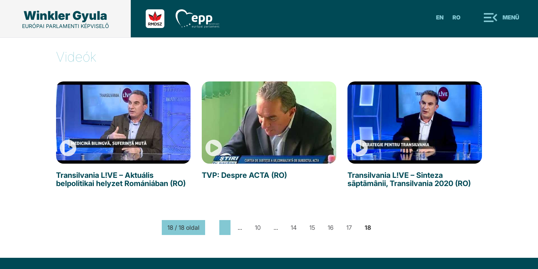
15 (312, 227)
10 (258, 227)
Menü (511, 17)
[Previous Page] (225, 227)
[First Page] (212, 227)
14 (294, 227)
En (439, 17)
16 (331, 227)
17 (349, 227)
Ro (456, 17)
